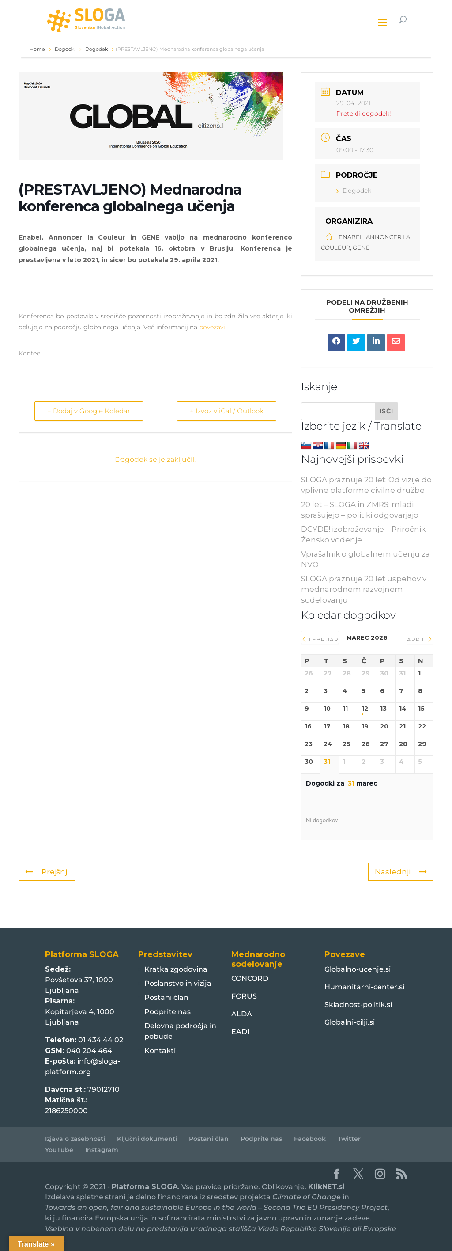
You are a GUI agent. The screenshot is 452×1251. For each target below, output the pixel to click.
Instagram (101, 1150)
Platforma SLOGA (145, 1186)
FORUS (244, 996)
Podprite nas (167, 1011)
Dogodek (96, 49)
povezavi (212, 327)
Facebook (310, 1139)
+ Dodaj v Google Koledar (88, 411)
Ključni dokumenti (147, 1139)
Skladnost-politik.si (358, 1004)
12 (365, 709)
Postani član (166, 997)
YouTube (59, 1150)
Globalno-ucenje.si (357, 969)
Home (38, 49)
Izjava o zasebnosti (75, 1139)
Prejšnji (47, 871)
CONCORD (249, 978)
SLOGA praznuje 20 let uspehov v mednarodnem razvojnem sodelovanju (363, 589)
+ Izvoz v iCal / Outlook (227, 411)
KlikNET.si (326, 1186)
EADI (240, 1031)
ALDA (241, 1014)
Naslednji (401, 871)
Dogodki (65, 49)
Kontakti (160, 1050)
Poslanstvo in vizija (177, 983)
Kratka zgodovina (175, 969)
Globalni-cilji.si (349, 1022)
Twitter (349, 1139)
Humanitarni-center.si (364, 987)
